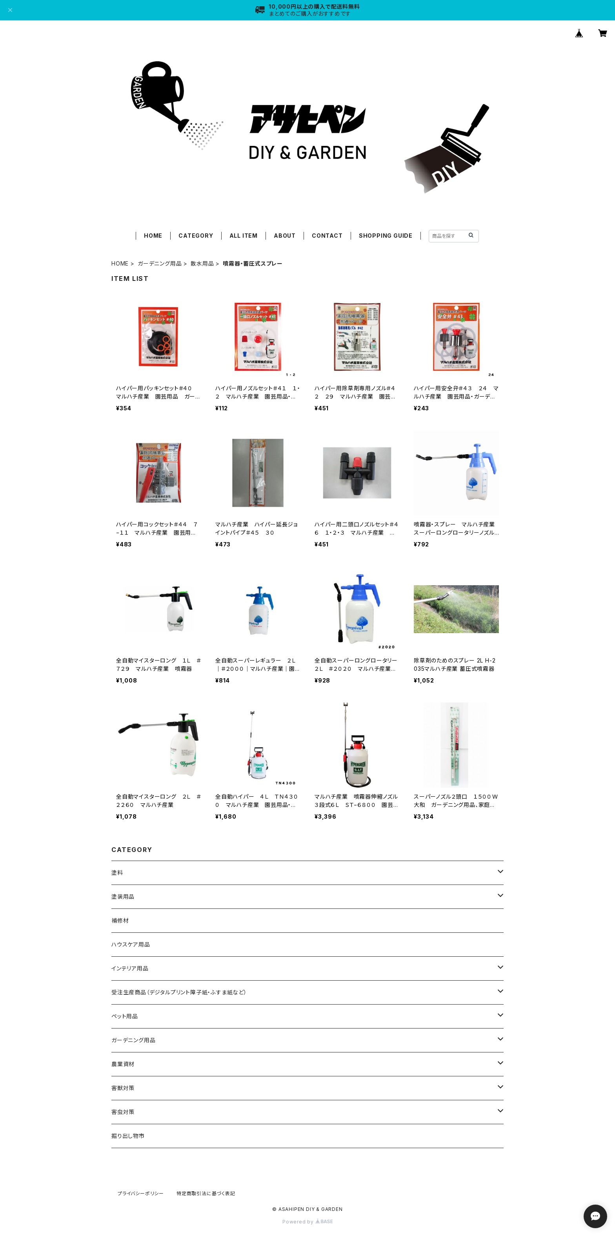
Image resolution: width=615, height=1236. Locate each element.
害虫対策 (123, 1112)
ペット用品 (124, 1016)
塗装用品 (123, 896)
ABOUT (285, 235)
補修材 (120, 920)
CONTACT (327, 235)
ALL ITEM (243, 235)
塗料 (117, 872)
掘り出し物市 (128, 1135)
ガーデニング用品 (160, 263)
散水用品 (202, 263)
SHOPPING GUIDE (386, 235)
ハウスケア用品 (130, 944)
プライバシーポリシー (141, 1193)
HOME (153, 235)
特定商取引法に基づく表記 (205, 1193)
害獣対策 (123, 1088)
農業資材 (123, 1064)
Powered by (307, 1222)
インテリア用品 (130, 968)
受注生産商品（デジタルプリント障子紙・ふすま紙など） (179, 992)
